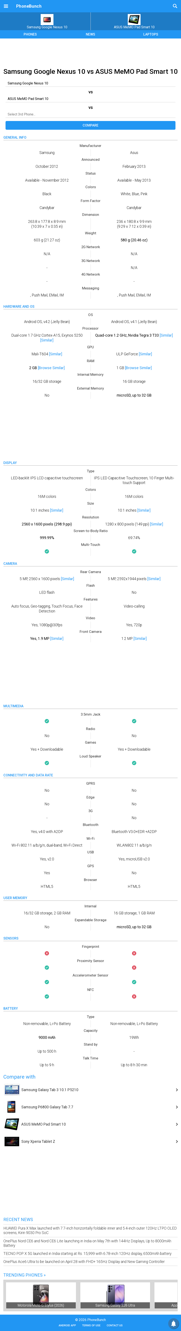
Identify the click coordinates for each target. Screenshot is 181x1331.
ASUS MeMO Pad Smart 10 (134, 21)
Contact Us (115, 1325)
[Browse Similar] (51, 368)
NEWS (90, 34)
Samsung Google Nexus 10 (47, 21)
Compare (90, 125)
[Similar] (46, 340)
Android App (67, 1325)
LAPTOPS (150, 34)
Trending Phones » (24, 1275)
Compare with (19, 1077)
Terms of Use (91, 1325)
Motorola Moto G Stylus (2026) (41, 1305)
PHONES (30, 34)
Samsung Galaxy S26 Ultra (115, 1305)
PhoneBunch (29, 6)
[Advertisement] (90, 52)
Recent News (18, 1219)
